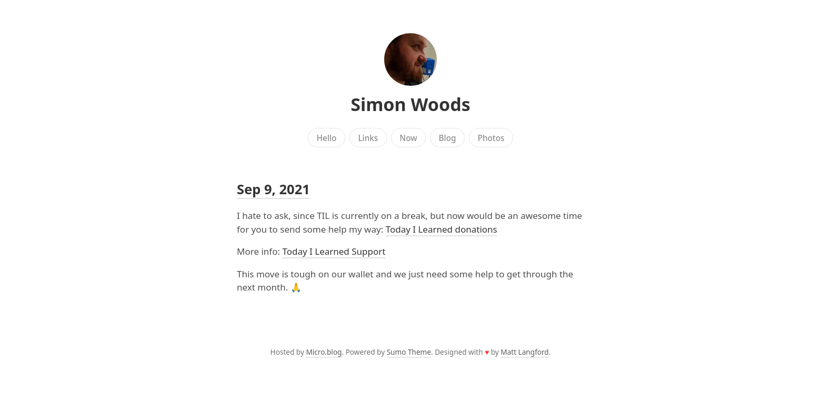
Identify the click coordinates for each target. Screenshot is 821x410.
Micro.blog (324, 352)
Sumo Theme (409, 352)
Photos (491, 138)
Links (368, 138)
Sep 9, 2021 (273, 189)
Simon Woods (410, 104)
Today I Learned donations (441, 229)
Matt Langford (524, 352)
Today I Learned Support (333, 251)
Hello (327, 138)
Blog (447, 138)
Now (408, 138)
